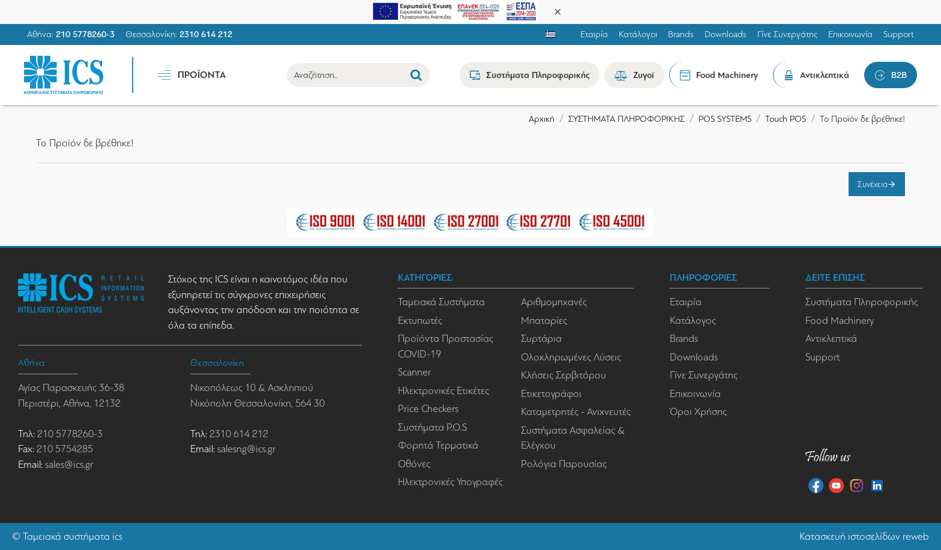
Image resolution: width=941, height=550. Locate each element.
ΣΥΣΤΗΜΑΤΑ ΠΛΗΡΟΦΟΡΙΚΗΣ (626, 118)
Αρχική (542, 118)
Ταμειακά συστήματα (66, 536)
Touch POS (785, 118)
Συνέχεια (873, 184)
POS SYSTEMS (725, 118)
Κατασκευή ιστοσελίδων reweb (864, 536)
